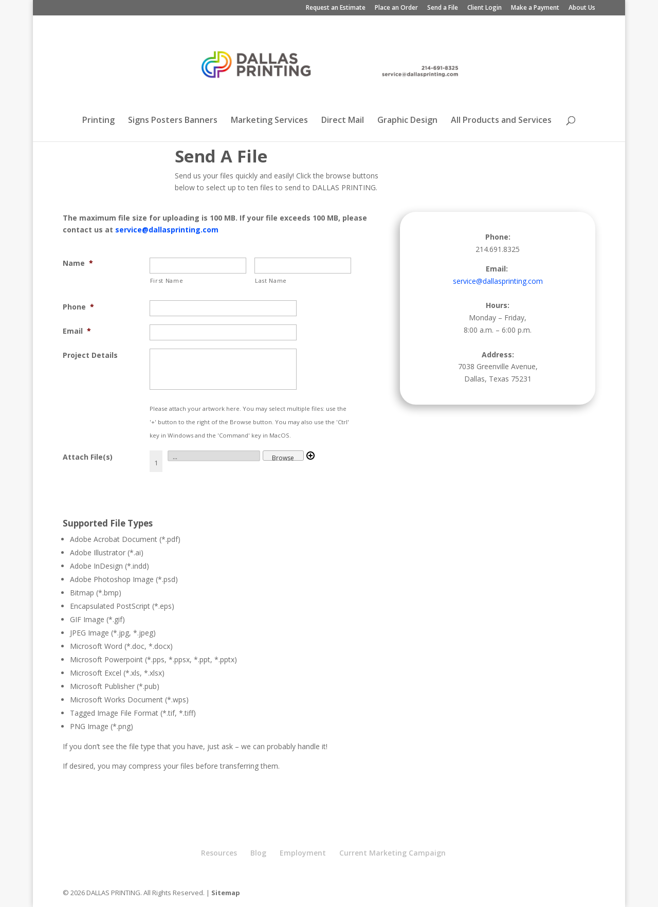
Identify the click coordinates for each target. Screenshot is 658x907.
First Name (167, 280)
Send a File (442, 8)
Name (78, 263)
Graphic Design (407, 120)
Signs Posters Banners (172, 120)
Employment (303, 853)
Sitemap (225, 892)
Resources (219, 853)
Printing (98, 120)
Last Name (271, 280)
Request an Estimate (335, 8)
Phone (78, 307)
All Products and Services (501, 120)
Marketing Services (269, 120)
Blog (258, 853)
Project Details (90, 355)
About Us (582, 8)
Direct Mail (342, 120)
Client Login (484, 8)
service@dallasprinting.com (166, 229)
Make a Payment (535, 8)
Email (77, 331)
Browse (283, 457)
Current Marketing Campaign (392, 853)
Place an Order (396, 8)
